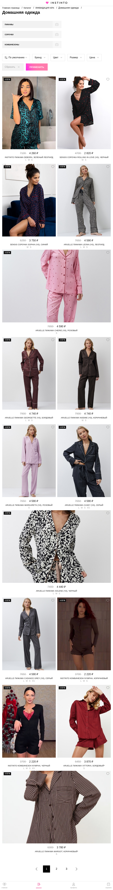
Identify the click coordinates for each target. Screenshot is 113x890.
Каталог (28, 8)
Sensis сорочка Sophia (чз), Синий (29, 234)
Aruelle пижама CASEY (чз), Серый (84, 495)
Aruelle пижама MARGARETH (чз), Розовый (29, 495)
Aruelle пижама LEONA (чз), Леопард (84, 234)
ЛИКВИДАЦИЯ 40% (45, 8)
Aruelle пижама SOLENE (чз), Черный (56, 581)
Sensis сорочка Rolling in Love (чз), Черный (84, 147)
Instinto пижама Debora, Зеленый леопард (29, 147)
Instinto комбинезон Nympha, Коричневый (84, 668)
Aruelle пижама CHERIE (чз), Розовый (56, 320)
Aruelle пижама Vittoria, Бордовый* (84, 756)
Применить (36, 57)
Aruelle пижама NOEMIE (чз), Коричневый (84, 408)
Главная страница (11, 8)
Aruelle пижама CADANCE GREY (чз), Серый (29, 668)
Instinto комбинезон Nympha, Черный (29, 756)
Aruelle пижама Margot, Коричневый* (56, 841)
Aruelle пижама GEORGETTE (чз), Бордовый (29, 408)
